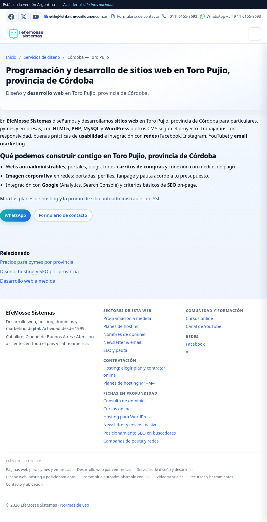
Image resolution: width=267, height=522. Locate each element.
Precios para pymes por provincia (36, 262)
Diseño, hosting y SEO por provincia (39, 271)
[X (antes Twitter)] (23, 17)
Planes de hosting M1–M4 (129, 383)
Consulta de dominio (124, 401)
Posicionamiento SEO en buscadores (139, 433)
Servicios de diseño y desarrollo (165, 469)
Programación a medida (127, 318)
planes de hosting (38, 198)
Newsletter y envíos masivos (131, 424)
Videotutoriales (170, 476)
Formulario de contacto (63, 215)
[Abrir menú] (254, 33)
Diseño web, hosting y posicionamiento (41, 476)
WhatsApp (15, 215)
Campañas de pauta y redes (130, 441)
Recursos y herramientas (211, 476)
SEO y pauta (115, 350)
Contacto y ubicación (24, 484)
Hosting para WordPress (127, 416)
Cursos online (116, 409)
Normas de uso (74, 505)
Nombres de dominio (124, 334)
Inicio (11, 57)
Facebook (195, 344)
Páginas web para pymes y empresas (38, 469)
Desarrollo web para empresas (104, 469)
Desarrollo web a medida (27, 281)
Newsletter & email (122, 342)
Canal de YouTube (203, 326)
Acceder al (88, 4)
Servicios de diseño (42, 57)
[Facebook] (11, 17)
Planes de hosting (121, 326)
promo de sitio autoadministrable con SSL (114, 198)
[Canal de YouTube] (35, 17)
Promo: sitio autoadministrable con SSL (116, 476)
